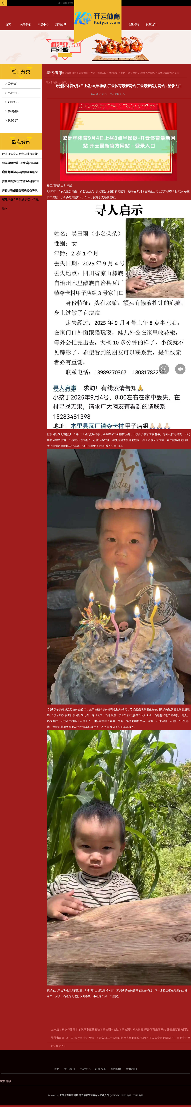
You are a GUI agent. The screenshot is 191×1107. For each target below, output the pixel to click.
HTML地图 (137, 1095)
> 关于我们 (11, 83)
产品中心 (43, 24)
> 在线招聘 (11, 111)
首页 (8, 24)
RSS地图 (126, 1095)
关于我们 (25, 24)
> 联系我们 (11, 120)
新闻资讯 (60, 24)
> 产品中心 (11, 93)
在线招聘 (133, 24)
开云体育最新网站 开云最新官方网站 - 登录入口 (82, 72)
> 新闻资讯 (11, 102)
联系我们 (151, 24)
